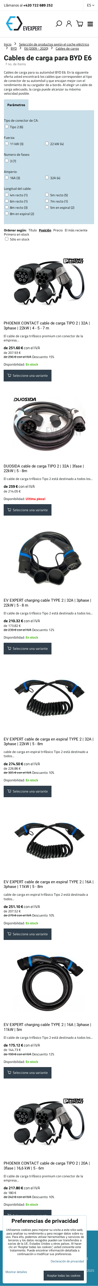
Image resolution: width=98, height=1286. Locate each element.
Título (32, 230)
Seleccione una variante (27, 375)
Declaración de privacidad (67, 1261)
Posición (45, 230)
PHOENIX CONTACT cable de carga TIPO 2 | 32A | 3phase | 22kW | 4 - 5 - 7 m (47, 325)
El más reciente (76, 230)
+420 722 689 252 (38, 5)
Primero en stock (16, 234)
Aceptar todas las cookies (63, 1275)
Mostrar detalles (16, 1272)
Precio (58, 230)
